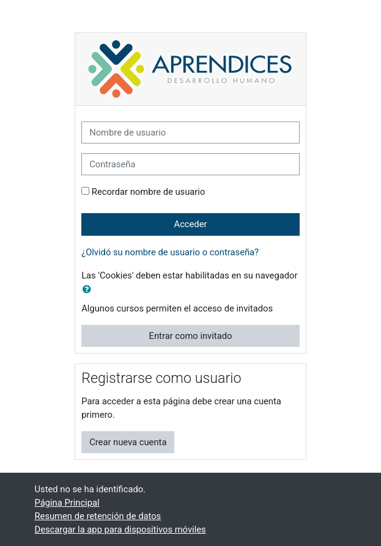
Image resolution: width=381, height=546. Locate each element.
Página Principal (67, 502)
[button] (89, 289)
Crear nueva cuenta (127, 442)
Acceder (190, 224)
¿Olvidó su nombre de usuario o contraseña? (170, 252)
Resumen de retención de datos (98, 516)
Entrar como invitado (190, 335)
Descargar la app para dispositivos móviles (120, 529)
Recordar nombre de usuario (148, 191)
